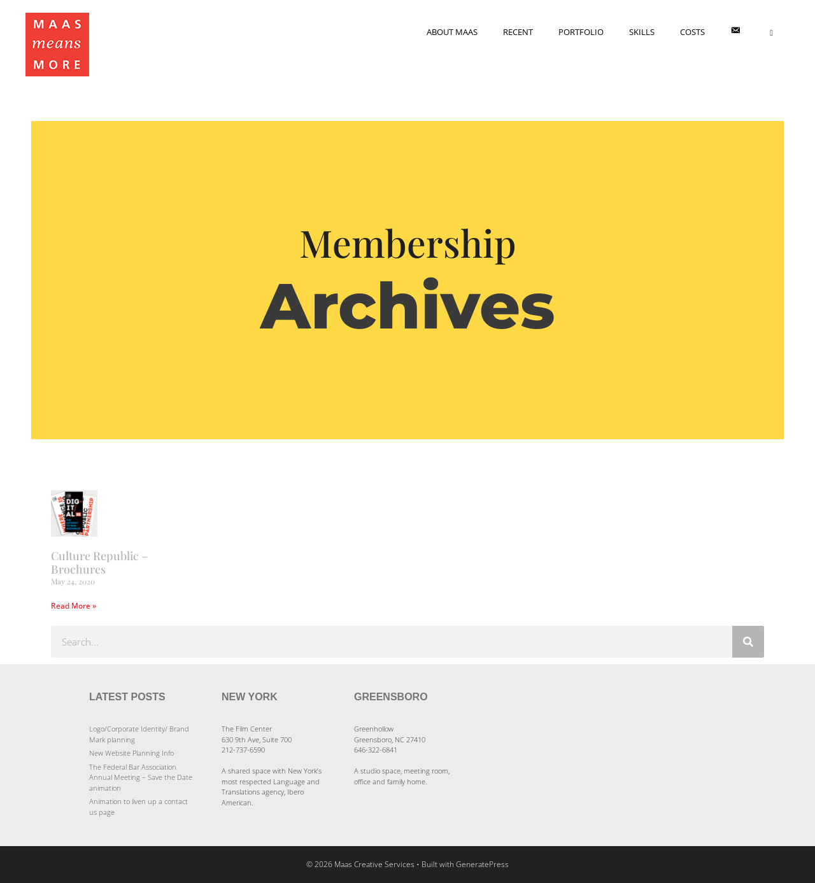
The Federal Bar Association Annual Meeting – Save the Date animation (140, 777)
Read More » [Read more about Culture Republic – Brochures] (73, 605)
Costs (692, 32)
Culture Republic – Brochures (99, 562)
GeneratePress (482, 864)
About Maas (452, 32)
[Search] (748, 642)
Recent (518, 32)
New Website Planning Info (131, 753)
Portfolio (581, 32)
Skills (642, 32)
